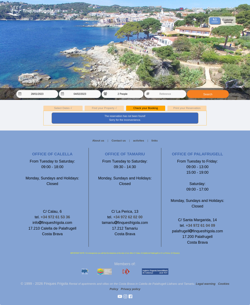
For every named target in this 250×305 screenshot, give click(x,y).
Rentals (214, 8)
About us (98, 140)
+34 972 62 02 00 (128, 217)
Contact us (119, 140)
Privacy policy (130, 289)
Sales (231, 8)
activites (138, 140)
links (154, 140)
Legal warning (205, 283)
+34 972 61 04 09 (200, 225)
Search (207, 94)
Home (197, 8)
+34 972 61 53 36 (55, 217)
